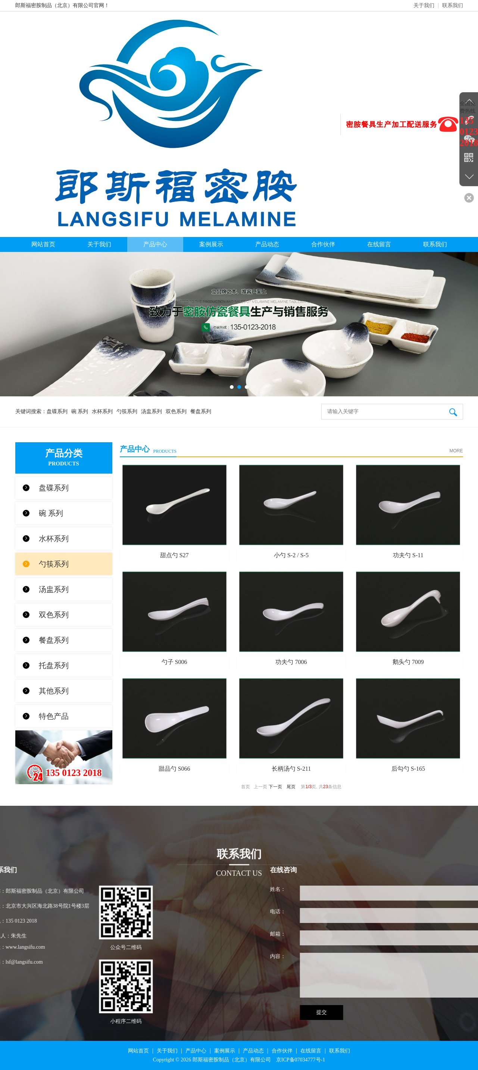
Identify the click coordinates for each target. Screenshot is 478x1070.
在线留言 (379, 244)
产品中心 (155, 244)
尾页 (291, 786)
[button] (232, 387)
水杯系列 (102, 411)
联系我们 (452, 5)
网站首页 (43, 244)
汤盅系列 (151, 411)
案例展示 (211, 244)
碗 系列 (79, 411)
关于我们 (423, 5)
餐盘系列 (200, 411)
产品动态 (267, 244)
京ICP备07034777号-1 (300, 1060)
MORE (456, 450)
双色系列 (176, 411)
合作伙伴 (323, 244)
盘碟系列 (57, 411)
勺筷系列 (126, 411)
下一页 (275, 786)
